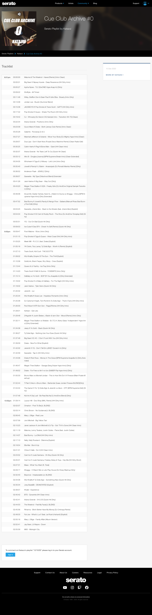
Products (58, 3)
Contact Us (50, 583)
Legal (99, 583)
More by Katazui (114, 75)
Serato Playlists (7, 54)
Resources (87, 583)
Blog (95, 3)
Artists (70, 3)
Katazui (20, 54)
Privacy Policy (112, 583)
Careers (75, 583)
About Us (63, 583)
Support (136, 3)
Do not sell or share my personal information (76, 607)
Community (82, 3)
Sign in (10, 565)
